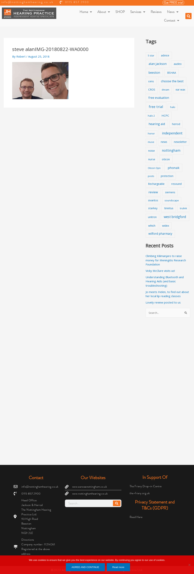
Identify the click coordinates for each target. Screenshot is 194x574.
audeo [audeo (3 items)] (178, 64)
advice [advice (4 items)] (165, 55)
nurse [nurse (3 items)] (151, 159)
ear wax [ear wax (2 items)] (180, 89)
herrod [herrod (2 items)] (176, 124)
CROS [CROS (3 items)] (151, 89)
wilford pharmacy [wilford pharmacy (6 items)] (160, 234)
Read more (118, 567)
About (103, 11)
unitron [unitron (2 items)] (152, 217)
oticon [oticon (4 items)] (166, 159)
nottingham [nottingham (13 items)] (171, 150)
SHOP (120, 11)
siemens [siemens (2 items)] (170, 192)
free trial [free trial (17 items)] (156, 106)
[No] (189, 565)
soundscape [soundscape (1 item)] (172, 200)
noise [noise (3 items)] (151, 150)
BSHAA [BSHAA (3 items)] (171, 72)
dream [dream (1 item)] (165, 89)
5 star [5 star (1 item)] (151, 55)
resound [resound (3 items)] (176, 184)
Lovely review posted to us (163, 302)
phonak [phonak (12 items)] (173, 168)
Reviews (156, 11)
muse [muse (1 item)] (151, 142)
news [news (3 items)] (164, 142)
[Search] (116, 503)
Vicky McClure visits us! (160, 271)
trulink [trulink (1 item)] (183, 208)
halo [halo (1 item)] (172, 107)
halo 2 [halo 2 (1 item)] (151, 115)
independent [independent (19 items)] (172, 133)
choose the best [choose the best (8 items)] (172, 81)
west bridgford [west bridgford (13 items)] (175, 217)
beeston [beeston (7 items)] (154, 72)
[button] (188, 16)
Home (86, 11)
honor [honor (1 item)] (151, 133)
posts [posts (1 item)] (151, 176)
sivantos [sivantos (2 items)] (153, 200)
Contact (171, 20)
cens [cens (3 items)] (151, 81)
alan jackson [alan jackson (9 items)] (158, 63)
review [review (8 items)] (153, 192)
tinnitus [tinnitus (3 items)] (168, 208)
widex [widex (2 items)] (165, 225)
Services (137, 11)
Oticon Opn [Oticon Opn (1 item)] (154, 168)
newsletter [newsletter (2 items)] (180, 142)
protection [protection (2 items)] (167, 176)
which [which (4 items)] (151, 225)
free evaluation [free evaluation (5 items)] (158, 98)
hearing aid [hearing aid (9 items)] (157, 124)
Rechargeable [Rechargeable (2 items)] (156, 184)
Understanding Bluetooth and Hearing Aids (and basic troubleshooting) (165, 281)
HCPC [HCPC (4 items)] (165, 115)
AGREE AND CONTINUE (85, 567)
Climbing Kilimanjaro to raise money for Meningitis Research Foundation (166, 260)
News (173, 11)
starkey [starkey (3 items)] (152, 208)
